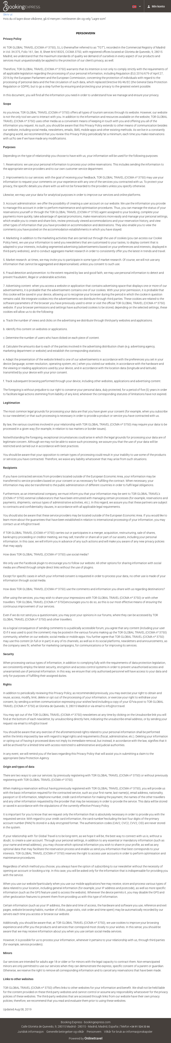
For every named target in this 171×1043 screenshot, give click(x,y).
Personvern (94, 1031)
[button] (136, 6)
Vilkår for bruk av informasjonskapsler (128, 1031)
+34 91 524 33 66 (140, 1026)
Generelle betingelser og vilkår (65, 1031)
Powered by (85, 1038)
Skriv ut (8, 14)
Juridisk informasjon (31, 1031)
